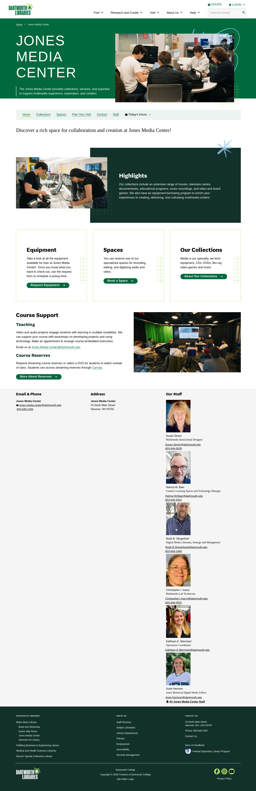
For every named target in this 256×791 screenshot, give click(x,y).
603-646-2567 (200, 730)
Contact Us (191, 736)
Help (195, 12)
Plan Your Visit (81, 114)
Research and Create (127, 12)
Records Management (128, 755)
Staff (116, 114)
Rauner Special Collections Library (34, 756)
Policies (120, 738)
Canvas (97, 367)
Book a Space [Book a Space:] (117, 280)
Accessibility (122, 749)
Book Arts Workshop (29, 727)
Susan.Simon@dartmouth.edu (183, 444)
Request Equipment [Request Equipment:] (45, 285)
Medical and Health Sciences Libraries (36, 750)
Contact (102, 114)
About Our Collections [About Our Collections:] (200, 276)
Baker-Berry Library (26, 722)
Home (19, 24)
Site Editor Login (125, 779)
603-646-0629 (173, 448)
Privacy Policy (224, 778)
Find (99, 12)
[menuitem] (217, 771)
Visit (155, 12)
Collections (43, 114)
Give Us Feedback (194, 745)
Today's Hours (138, 114)
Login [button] (239, 4)
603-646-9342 (173, 499)
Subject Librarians (125, 727)
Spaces (61, 114)
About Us (175, 12)
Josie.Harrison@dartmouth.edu (183, 697)
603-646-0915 (173, 602)
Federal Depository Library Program (211, 751)
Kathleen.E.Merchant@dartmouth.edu (187, 649)
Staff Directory (123, 722)
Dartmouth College (125, 769)
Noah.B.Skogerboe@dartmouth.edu (186, 547)
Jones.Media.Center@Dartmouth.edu (55, 347)
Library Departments (127, 733)
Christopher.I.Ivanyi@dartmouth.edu (186, 598)
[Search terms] (227, 13)
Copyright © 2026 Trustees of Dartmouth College (125, 774)
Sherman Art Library (29, 739)
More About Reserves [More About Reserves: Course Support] (36, 376)
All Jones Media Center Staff (187, 701)
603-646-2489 (173, 551)
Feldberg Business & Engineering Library (37, 745)
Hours (216, 4)
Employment (122, 744)
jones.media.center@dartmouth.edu (40, 405)
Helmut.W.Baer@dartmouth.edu (184, 495)
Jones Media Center (29, 735)
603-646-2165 (25, 409)
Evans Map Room (28, 731)
